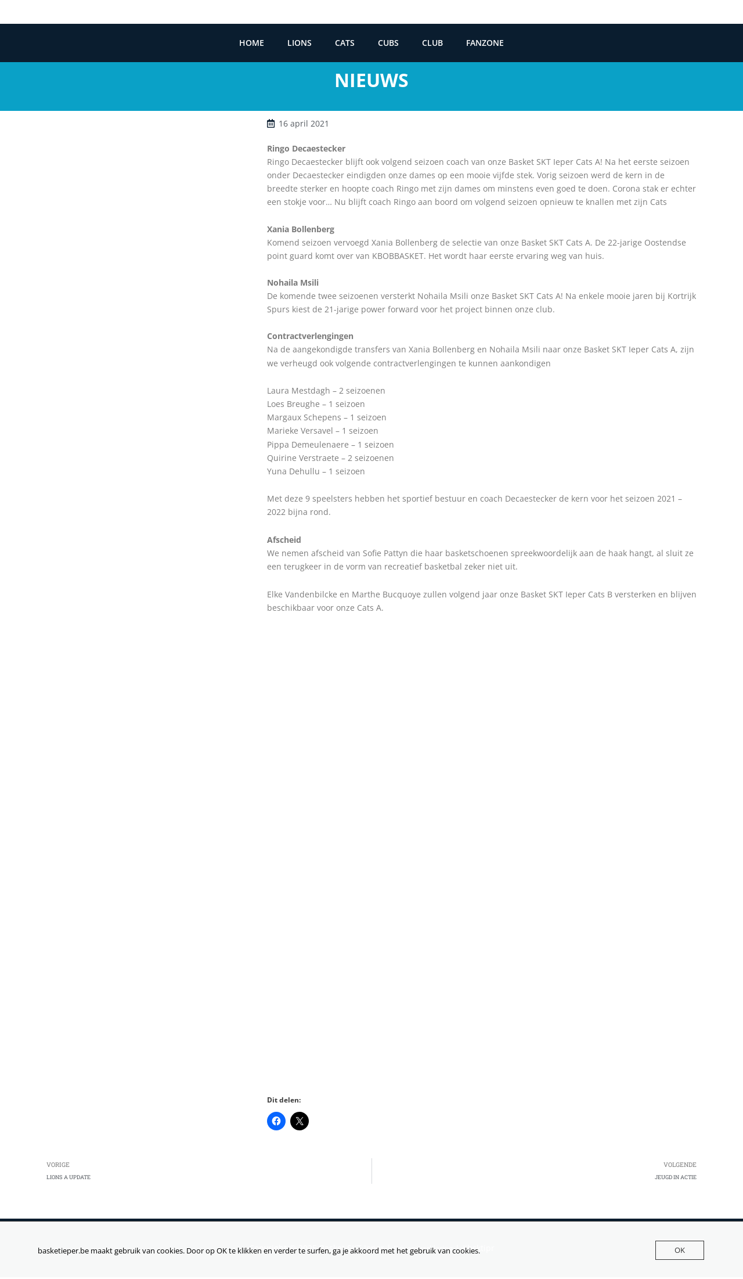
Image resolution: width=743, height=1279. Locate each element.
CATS (345, 43)
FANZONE (485, 43)
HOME (251, 43)
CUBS (388, 43)
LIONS (299, 43)
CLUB (432, 43)
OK (680, 1250)
